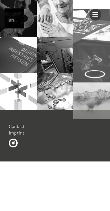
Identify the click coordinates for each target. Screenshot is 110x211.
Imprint (16, 133)
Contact (16, 126)
